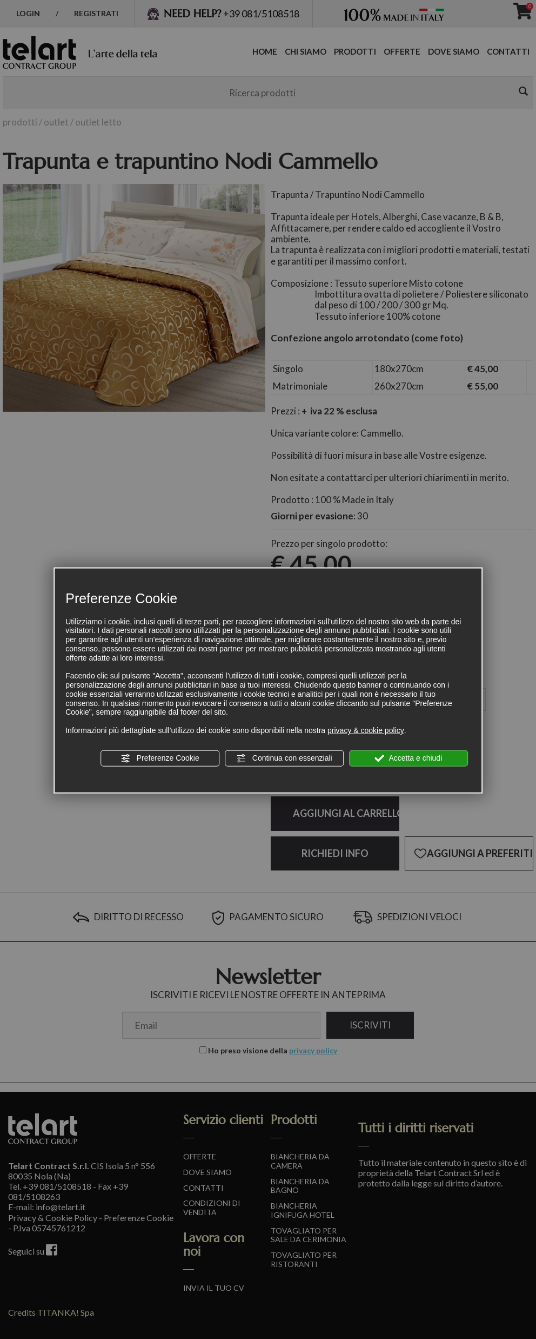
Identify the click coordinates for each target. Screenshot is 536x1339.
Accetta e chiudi (408, 758)
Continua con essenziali (284, 758)
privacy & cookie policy (365, 730)
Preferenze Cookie (159, 758)
